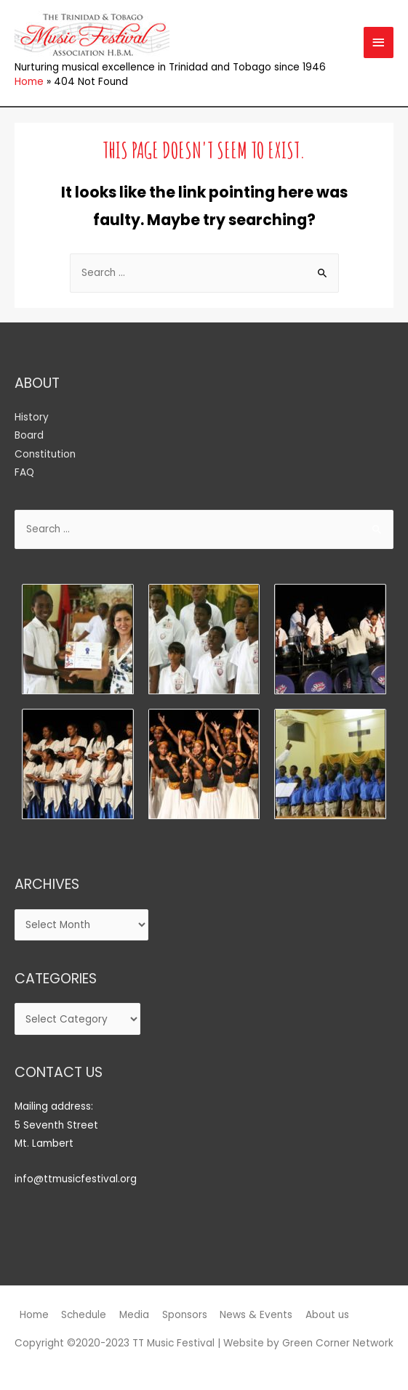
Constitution (45, 454)
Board (29, 435)
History (32, 417)
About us (327, 1315)
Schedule (83, 1315)
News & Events (256, 1315)
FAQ (24, 472)
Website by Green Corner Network (308, 1343)
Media (134, 1315)
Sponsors (184, 1315)
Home (34, 1315)
